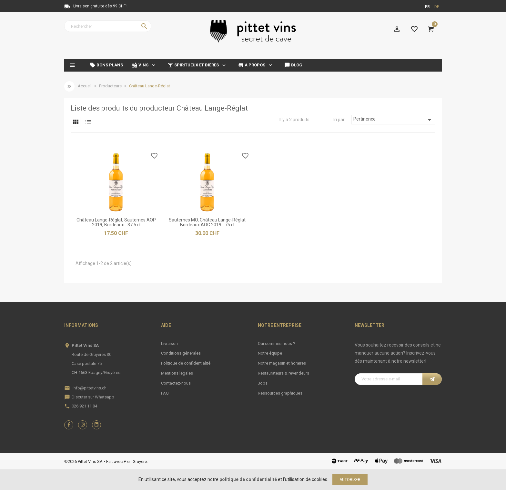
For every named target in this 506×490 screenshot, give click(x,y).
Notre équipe (270, 353)
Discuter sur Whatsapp (93, 397)
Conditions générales (181, 353)
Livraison (169, 343)
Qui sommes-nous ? (276, 343)
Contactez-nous (176, 383)
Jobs (263, 383)
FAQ (165, 393)
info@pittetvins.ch (89, 388)
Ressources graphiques (280, 393)
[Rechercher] (107, 26)
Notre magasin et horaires (282, 363)
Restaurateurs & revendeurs (283, 373)
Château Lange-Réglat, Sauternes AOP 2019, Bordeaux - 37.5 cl (116, 222)
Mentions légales (177, 373)
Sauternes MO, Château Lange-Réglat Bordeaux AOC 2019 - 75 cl (207, 222)
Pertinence (393, 120)
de (436, 7)
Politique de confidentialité (185, 363)
